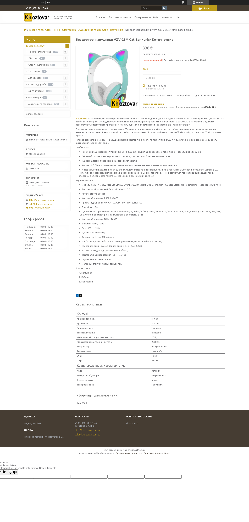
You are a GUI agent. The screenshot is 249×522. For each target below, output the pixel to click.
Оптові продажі (34, 114)
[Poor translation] (12, 472)
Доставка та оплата (120, 17)
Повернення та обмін (146, 17)
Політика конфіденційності (157, 453)
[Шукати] (164, 8)
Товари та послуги (39, 30)
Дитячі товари (36, 91)
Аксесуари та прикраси (40, 104)
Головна (100, 17)
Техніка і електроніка (64, 30)
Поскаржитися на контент (129, 453)
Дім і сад (33, 58)
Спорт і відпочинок (38, 65)
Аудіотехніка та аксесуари (93, 30)
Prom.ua (141, 450)
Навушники (116, 30)
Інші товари (34, 97)
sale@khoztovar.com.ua (41, 204)
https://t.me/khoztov (40, 207)
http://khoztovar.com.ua (41, 200)
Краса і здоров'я (37, 84)
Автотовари (35, 78)
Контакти (167, 17)
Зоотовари (34, 71)
